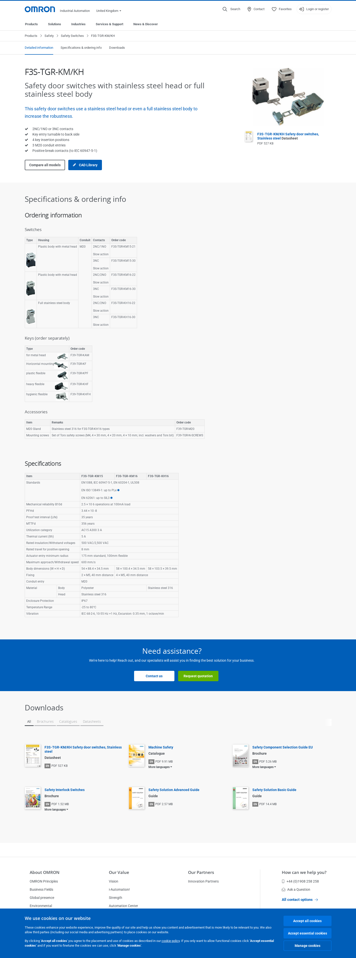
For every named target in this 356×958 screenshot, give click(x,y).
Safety (49, 36)
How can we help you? (304, 872)
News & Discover (145, 24)
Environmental (41, 906)
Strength (115, 898)
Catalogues (68, 721)
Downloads (117, 47)
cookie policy (171, 941)
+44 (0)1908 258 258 (300, 881)
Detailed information (39, 47)
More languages (159, 767)
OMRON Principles (44, 881)
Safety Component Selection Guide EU (282, 747)
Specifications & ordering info (81, 47)
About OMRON (44, 872)
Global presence (42, 898)
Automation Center (123, 906)
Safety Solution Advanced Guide (173, 790)
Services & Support (109, 24)
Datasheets (92, 721)
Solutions (54, 24)
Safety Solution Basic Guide (274, 790)
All (29, 721)
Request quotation (198, 676)
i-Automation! (119, 889)
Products (31, 24)
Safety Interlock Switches (65, 790)
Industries (78, 24)
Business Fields (41, 889)
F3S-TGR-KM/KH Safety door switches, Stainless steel (288, 136)
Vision (113, 881)
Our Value (119, 872)
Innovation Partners (203, 881)
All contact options (300, 899)
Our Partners (201, 872)
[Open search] (231, 9)
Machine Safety (160, 747)
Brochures (45, 721)
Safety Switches (72, 36)
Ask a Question (296, 889)
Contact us (154, 676)
